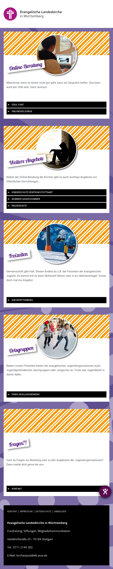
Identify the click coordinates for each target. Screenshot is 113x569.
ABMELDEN (60, 511)
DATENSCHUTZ (43, 511)
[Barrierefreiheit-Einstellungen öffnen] (105, 492)
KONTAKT (12, 511)
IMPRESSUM (26, 511)
